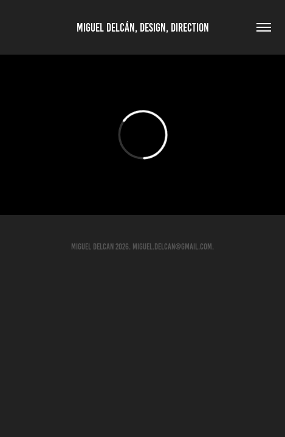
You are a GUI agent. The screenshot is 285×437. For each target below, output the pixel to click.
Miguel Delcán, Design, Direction (143, 27)
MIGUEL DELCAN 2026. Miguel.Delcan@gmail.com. (142, 246)
